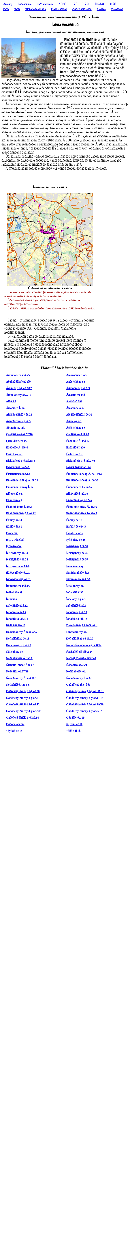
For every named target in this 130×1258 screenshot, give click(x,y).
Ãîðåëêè (101, 9)
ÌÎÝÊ (74, 4)
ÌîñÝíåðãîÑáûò (45, 4)
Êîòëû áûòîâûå (59, 9)
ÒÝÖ (113, 4)
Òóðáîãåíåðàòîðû (82, 9)
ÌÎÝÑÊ (86, 4)
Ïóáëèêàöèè (117, 9)
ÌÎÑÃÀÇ (100, 4)
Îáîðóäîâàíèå (25, 4)
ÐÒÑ (6, 9)
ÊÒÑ (17, 9)
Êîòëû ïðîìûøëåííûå (35, 9)
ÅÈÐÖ (62, 4)
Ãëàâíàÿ (7, 4)
